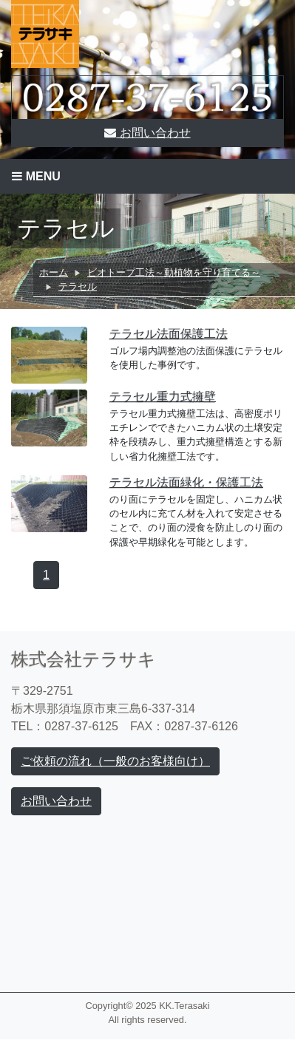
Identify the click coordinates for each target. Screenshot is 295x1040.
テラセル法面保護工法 (168, 333)
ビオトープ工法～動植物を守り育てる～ (173, 272)
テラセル (77, 286)
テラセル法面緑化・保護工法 (186, 482)
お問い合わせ (147, 132)
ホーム (53, 272)
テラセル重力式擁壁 (162, 396)
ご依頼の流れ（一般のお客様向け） (115, 761)
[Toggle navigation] (147, 176)
